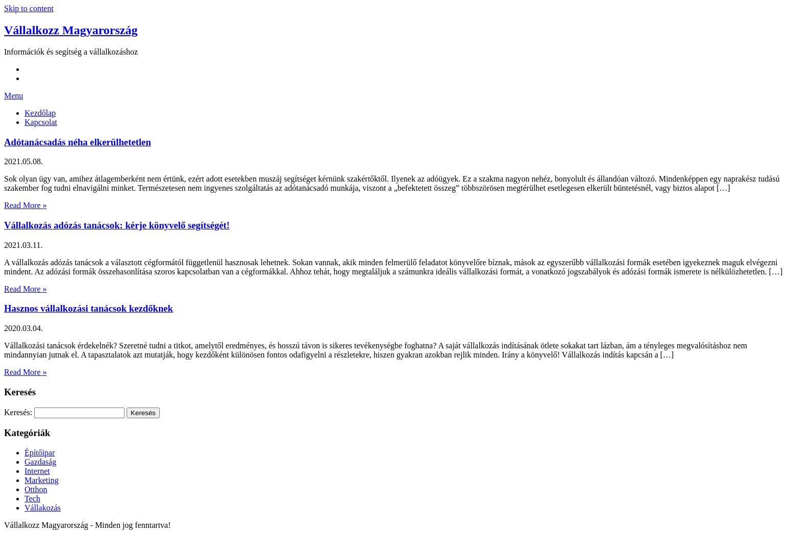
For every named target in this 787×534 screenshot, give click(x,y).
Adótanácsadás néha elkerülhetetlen (77, 142)
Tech (32, 498)
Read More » (25, 205)
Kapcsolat (40, 122)
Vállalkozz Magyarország (71, 30)
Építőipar (39, 452)
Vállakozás (42, 507)
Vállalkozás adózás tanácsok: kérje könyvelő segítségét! (117, 225)
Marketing (41, 480)
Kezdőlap (40, 113)
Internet (37, 471)
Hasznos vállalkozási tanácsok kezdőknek (88, 308)
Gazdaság (40, 461)
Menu (13, 95)
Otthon (35, 489)
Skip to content (29, 8)
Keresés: (18, 412)
